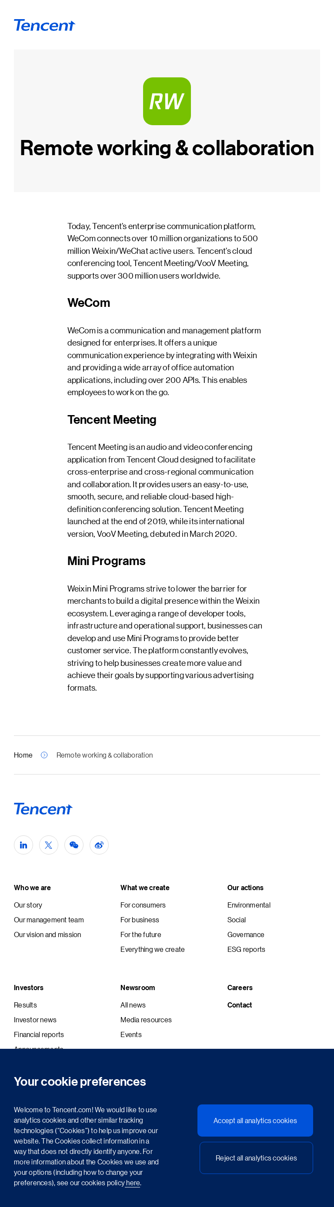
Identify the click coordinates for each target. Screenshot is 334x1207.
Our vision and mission (47, 934)
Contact (239, 1005)
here (132, 1182)
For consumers (143, 904)
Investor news (35, 1019)
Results (25, 1004)
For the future (140, 934)
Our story (28, 904)
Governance (246, 934)
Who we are (32, 887)
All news (133, 1004)
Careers (240, 987)
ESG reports (246, 949)
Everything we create (152, 949)
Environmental (249, 904)
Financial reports (39, 1034)
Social (236, 919)
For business (139, 919)
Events (131, 1034)
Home (23, 754)
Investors (28, 987)
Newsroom (137, 987)
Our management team (49, 919)
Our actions (245, 887)
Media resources (146, 1019)
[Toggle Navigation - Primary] (307, 25)
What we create (145, 887)
